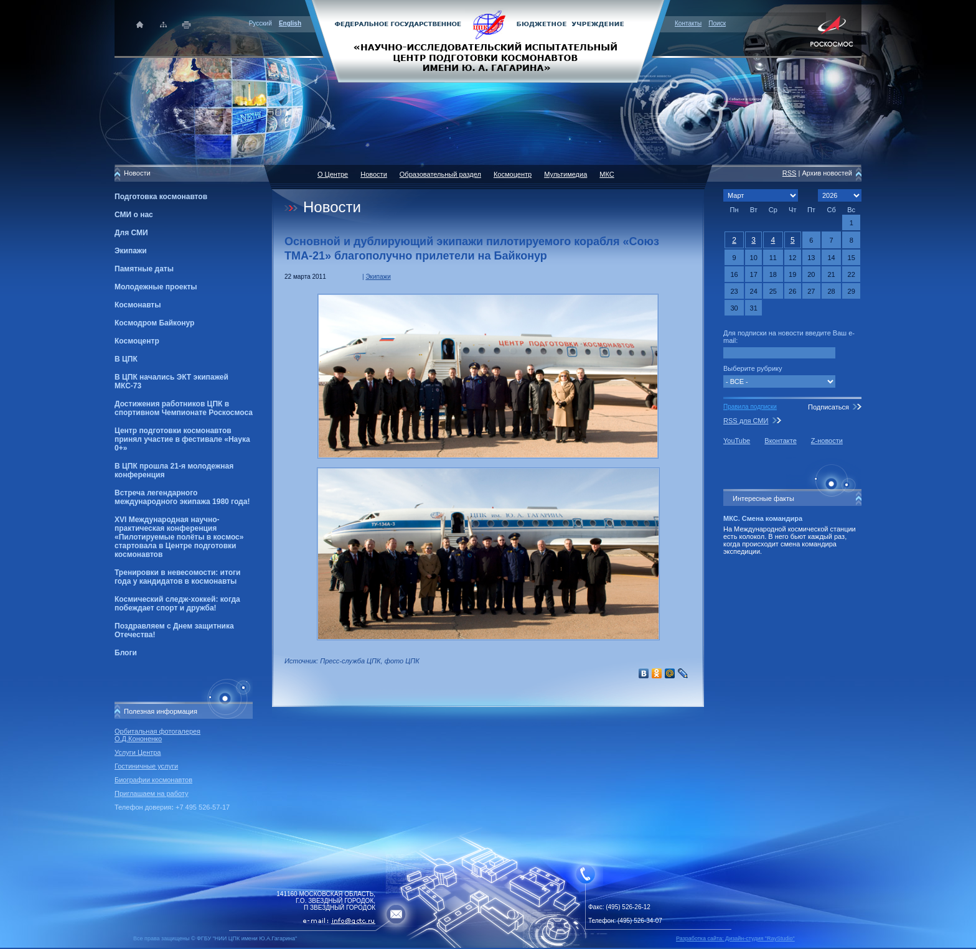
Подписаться (828, 407)
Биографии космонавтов (153, 779)
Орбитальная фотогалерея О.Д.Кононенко (157, 734)
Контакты (688, 23)
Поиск (717, 23)
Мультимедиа (565, 174)
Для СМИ (131, 232)
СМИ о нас (134, 214)
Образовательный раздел (440, 174)
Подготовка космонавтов (161, 196)
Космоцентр (137, 341)
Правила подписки (750, 406)
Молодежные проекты (156, 287)
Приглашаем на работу (151, 793)
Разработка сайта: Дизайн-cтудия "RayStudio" (735, 938)
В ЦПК (126, 359)
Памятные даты (144, 268)
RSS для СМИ (745, 420)
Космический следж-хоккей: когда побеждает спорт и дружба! (177, 603)
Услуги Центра (138, 752)
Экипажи (131, 250)
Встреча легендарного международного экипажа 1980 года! (182, 497)
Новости (373, 174)
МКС (606, 174)
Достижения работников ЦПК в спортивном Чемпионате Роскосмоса (184, 408)
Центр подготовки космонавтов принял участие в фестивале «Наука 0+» (182, 439)
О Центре (332, 174)
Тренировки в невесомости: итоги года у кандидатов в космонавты (177, 577)
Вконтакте (780, 440)
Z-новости (827, 440)
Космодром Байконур (154, 323)
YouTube (736, 440)
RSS (789, 173)
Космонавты (138, 305)
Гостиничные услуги (146, 766)
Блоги (126, 652)
